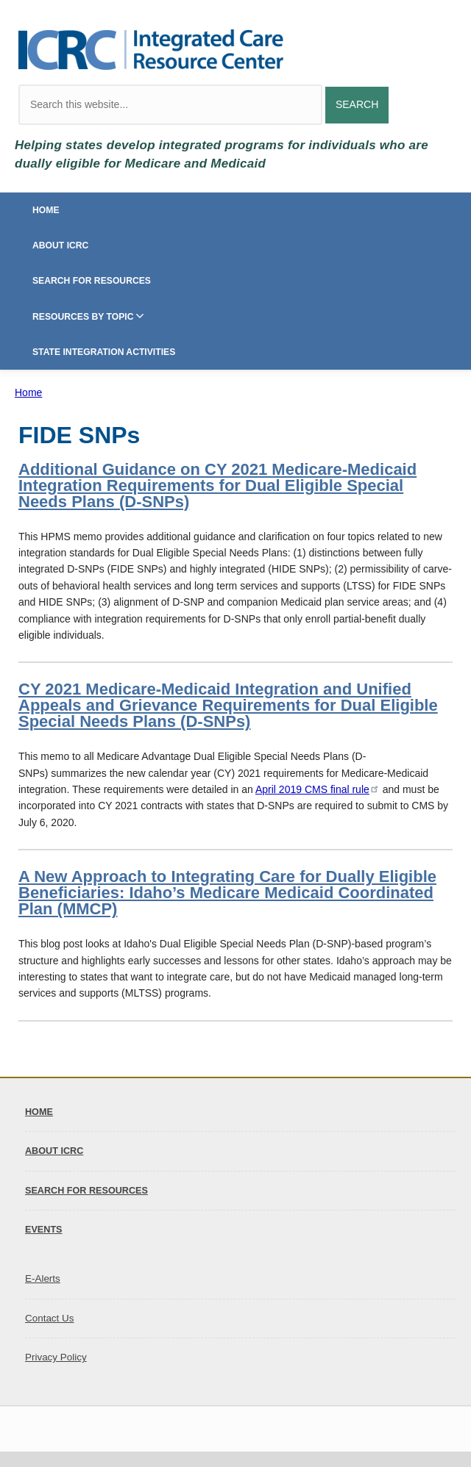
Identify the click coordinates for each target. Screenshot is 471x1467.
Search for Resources (91, 281)
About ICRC (60, 245)
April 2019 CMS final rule (317, 789)
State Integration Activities (103, 352)
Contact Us (49, 1318)
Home (46, 210)
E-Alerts (42, 1278)
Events (44, 1229)
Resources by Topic (83, 317)
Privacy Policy (56, 1357)
